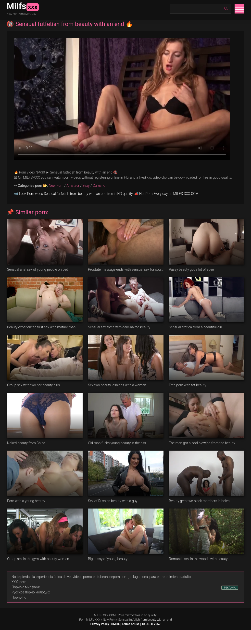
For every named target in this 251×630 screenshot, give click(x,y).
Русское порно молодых (31, 592)
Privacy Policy (99, 624)
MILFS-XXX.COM (104, 615)
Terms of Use (130, 624)
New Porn (56, 186)
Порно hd (19, 597)
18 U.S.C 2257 (151, 624)
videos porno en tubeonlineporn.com (100, 577)
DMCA (115, 624)
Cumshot (99, 186)
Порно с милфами (26, 587)
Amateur (72, 186)
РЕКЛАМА (230, 587)
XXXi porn (19, 582)
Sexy (85, 186)
